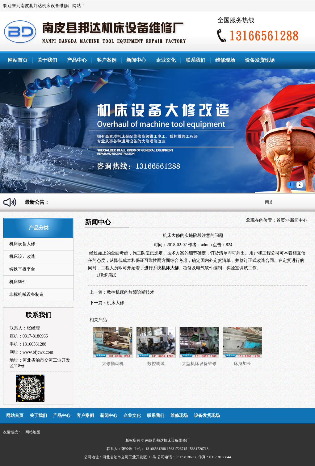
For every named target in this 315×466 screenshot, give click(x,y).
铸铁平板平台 (22, 269)
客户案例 (106, 60)
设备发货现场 (260, 60)
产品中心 (77, 60)
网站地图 (32, 432)
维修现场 (225, 60)
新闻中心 (136, 60)
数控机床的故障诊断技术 (130, 292)
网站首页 (17, 60)
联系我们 (195, 60)
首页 (280, 220)
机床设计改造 (22, 256)
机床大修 (115, 302)
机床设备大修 (22, 243)
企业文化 (166, 60)
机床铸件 (18, 281)
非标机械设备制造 (26, 294)
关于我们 (47, 60)
